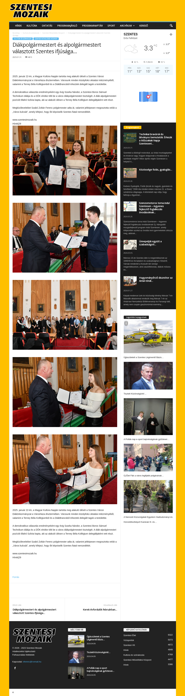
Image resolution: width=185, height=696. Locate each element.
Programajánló (67, 25)
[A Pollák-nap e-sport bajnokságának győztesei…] (148, 416)
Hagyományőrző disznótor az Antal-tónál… (156, 279)
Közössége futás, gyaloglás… (155, 169)
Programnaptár (92, 25)
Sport (111, 25)
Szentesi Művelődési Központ (53, 33)
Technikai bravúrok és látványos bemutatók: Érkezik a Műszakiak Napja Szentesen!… (155, 139)
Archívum (127, 25)
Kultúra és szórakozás (31, 33)
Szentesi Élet (130, 635)
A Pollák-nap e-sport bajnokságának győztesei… (146, 439)
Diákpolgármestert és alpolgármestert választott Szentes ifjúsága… (34, 611)
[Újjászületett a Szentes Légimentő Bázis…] (148, 336)
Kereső (143, 25)
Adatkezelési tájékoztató (23, 651)
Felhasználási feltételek (23, 655)
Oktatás (47, 25)
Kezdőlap (16, 33)
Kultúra (31, 25)
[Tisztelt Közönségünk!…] (148, 376)
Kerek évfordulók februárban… (100, 609)
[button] (171, 25)
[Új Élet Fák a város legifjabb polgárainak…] (148, 457)
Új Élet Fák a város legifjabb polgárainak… (144, 475)
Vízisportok (129, 640)
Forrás (16, 577)
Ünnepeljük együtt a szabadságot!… (150, 243)
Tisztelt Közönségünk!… (135, 393)
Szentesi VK (129, 645)
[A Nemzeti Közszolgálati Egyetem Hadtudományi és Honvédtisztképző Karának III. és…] (148, 496)
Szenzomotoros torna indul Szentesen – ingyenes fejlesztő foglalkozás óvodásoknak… (154, 207)
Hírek (18, 25)
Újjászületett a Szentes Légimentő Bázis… (144, 357)
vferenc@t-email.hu (32, 661)
